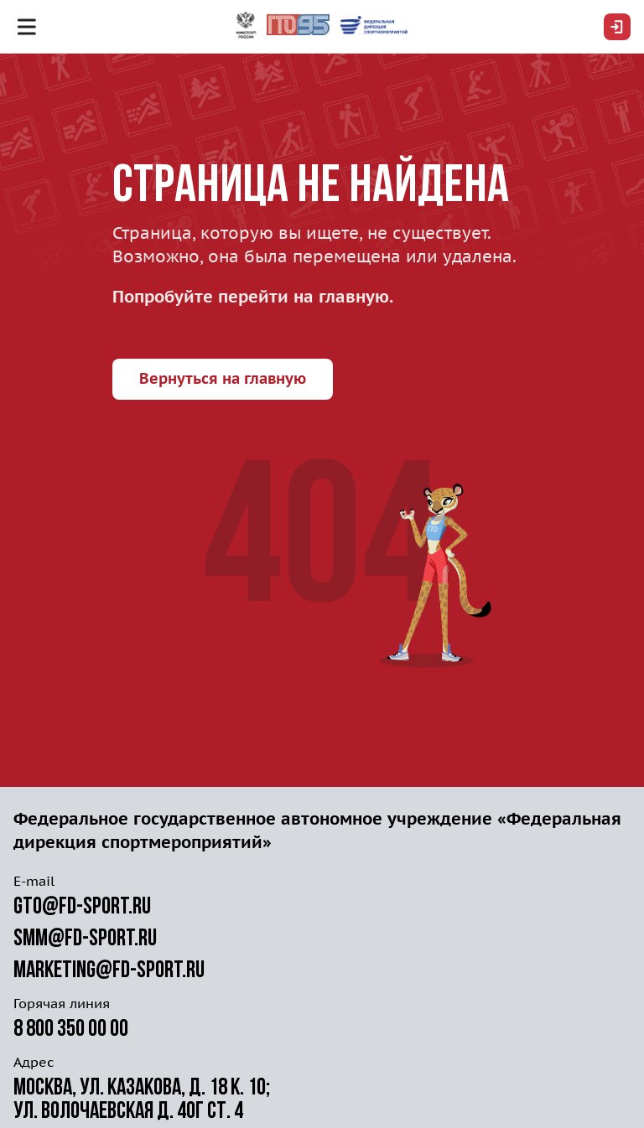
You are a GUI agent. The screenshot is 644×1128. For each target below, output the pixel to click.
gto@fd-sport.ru (82, 907)
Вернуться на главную (222, 378)
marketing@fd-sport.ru (109, 971)
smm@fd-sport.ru (85, 939)
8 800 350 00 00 (70, 1030)
